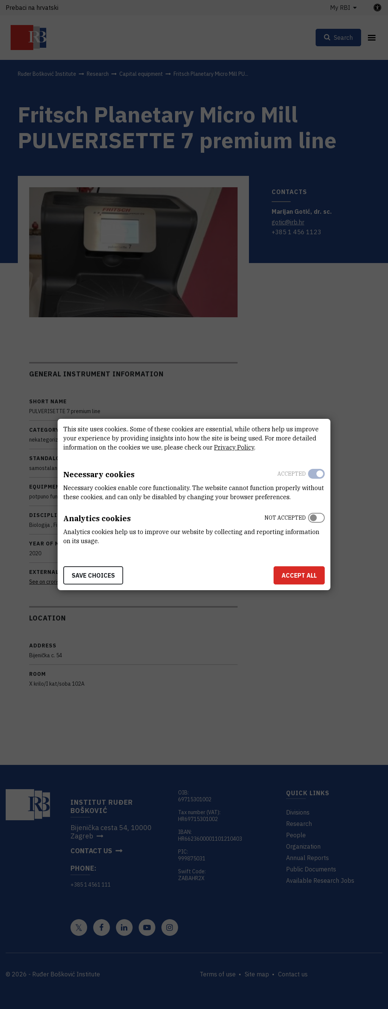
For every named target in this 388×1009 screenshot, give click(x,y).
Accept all (299, 575)
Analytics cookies (97, 518)
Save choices (93, 575)
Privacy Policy (234, 447)
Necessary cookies (99, 474)
